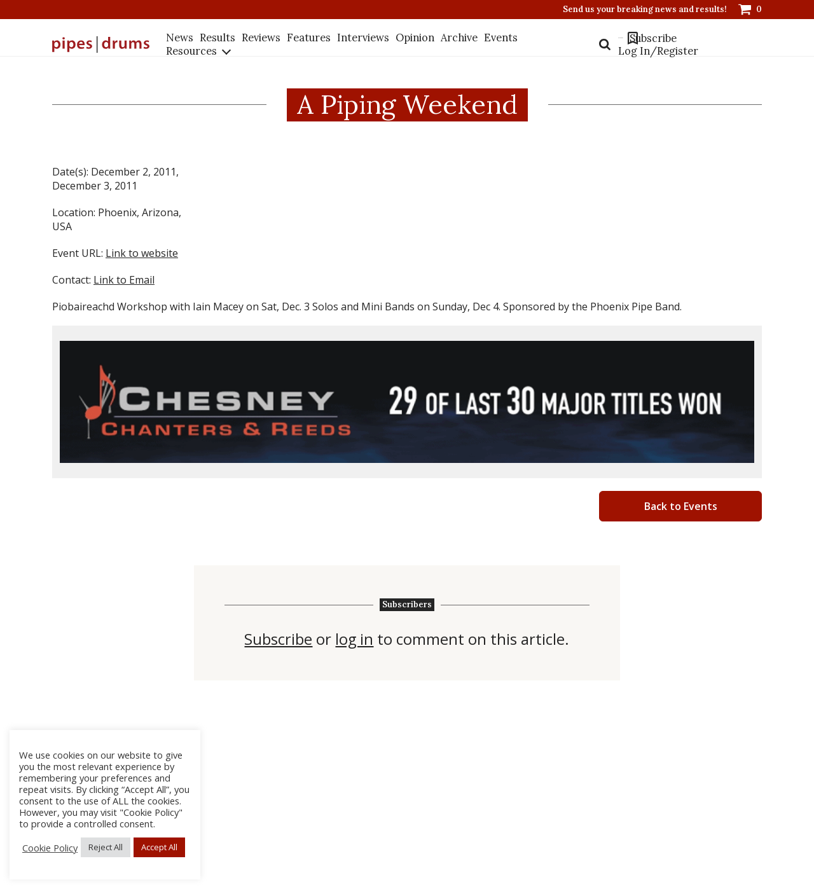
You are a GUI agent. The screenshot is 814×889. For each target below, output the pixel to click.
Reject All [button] (105, 847)
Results (217, 44)
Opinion (415, 44)
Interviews (363, 44)
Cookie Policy (50, 847)
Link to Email (124, 280)
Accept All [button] (159, 847)
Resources (192, 57)
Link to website (142, 253)
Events (499, 44)
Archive (459, 44)
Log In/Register (640, 66)
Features (309, 44)
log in (354, 639)
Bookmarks (615, 44)
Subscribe (660, 44)
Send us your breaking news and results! (645, 9)
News (180, 44)
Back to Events (680, 506)
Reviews (261, 44)
